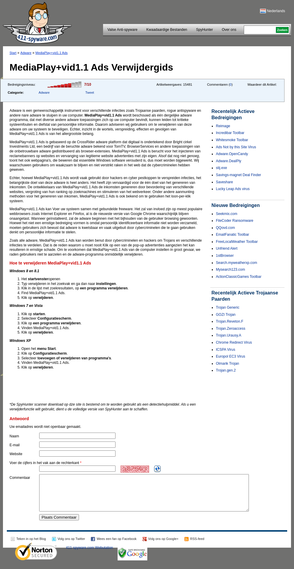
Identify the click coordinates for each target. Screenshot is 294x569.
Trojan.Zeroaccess (230, 328)
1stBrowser (225, 256)
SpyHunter (204, 30)
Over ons (229, 30)
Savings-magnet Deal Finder (238, 175)
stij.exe (221, 168)
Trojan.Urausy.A (228, 335)
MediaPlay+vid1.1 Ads (51, 53)
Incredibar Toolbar (230, 133)
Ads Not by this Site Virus (236, 147)
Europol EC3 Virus (230, 356)
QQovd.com (225, 228)
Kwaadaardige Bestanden (166, 30)
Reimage (223, 126)
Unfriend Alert (227, 248)
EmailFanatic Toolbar (232, 234)
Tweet (89, 92)
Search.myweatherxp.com (236, 263)
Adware (25, 53)
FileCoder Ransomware (234, 221)
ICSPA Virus (225, 350)
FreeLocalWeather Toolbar (237, 242)
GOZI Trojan (225, 315)
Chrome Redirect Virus (234, 342)
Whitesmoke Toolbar (232, 140)
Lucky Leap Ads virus (232, 189)
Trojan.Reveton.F (229, 321)
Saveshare (224, 182)
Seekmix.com (226, 214)
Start (13, 53)
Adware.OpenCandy (232, 154)
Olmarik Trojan (227, 363)
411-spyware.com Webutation (89, 555)
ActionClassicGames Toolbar (238, 277)
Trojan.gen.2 (226, 370)
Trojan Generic (227, 307)
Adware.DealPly (228, 161)
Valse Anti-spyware (122, 30)
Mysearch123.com (230, 269)
